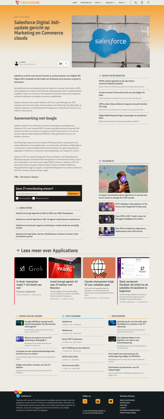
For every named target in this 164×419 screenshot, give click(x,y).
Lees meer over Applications (49, 250)
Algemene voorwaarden (130, 410)
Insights (109, 3)
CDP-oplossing (25, 177)
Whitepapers (118, 316)
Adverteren (125, 403)
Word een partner (127, 400)
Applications (24, 17)
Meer (121, 3)
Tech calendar (72, 316)
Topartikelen (85, 3)
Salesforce (34, 177)
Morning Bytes (25, 198)
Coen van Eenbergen (126, 302)
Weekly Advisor (42, 198)
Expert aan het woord (30, 316)
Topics (97, 3)
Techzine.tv (108, 161)
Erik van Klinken (22, 295)
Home (75, 3)
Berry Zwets (54, 299)
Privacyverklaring (128, 413)
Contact (123, 408)
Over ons (123, 405)
